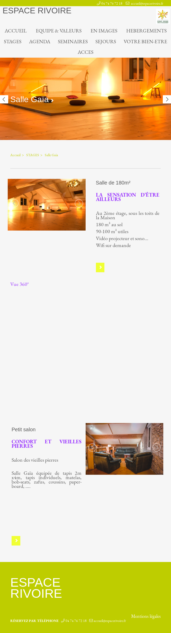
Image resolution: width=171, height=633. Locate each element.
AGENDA (39, 41)
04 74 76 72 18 (111, 3)
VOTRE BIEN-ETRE (145, 41)
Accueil (16, 30)
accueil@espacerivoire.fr (146, 3)
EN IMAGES (104, 30)
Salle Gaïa (51, 154)
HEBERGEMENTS (146, 30)
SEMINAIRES (73, 41)
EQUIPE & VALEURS (59, 30)
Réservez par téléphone (34, 619)
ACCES (85, 52)
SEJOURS (105, 41)
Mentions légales (146, 615)
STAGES (12, 41)
